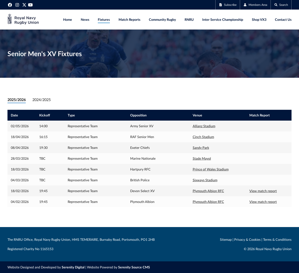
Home (67, 19)
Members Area (252, 5)
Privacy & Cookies (247, 239)
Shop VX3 (259, 19)
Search (280, 5)
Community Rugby (162, 19)
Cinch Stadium (203, 137)
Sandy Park (201, 147)
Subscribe (222, 5)
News (85, 19)
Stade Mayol (202, 158)
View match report (263, 191)
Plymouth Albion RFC (208, 191)
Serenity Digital (73, 267)
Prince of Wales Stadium (211, 169)
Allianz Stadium (204, 126)
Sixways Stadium (205, 180)
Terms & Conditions (277, 239)
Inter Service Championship (222, 19)
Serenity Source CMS (134, 267)
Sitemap (226, 239)
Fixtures (104, 19)
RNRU (189, 19)
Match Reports (129, 19)
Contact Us (283, 19)
